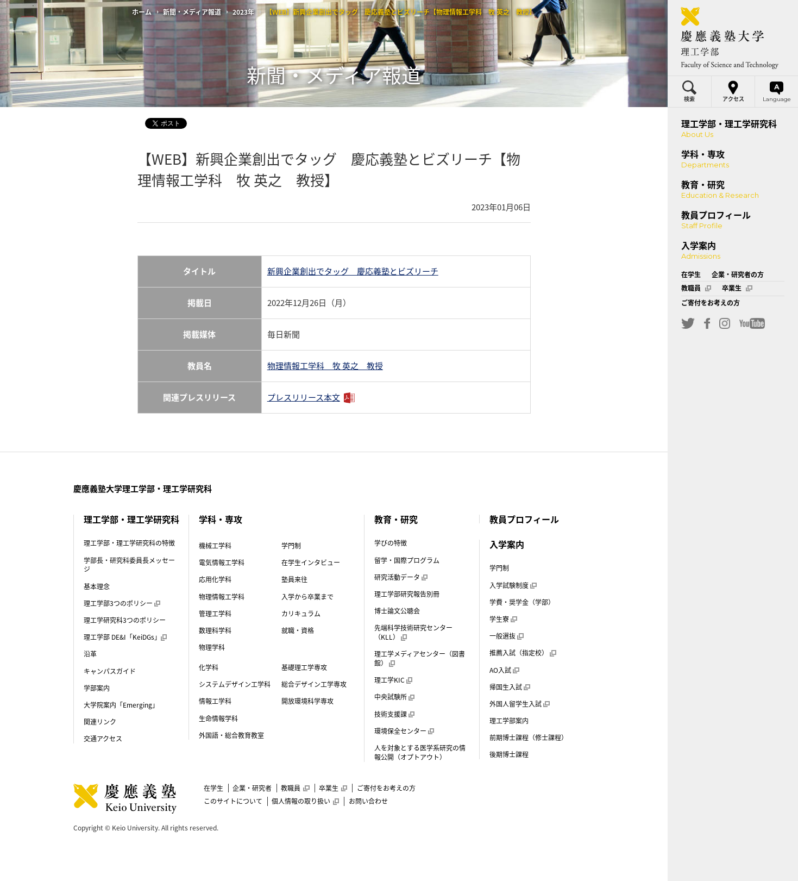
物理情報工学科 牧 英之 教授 (325, 366)
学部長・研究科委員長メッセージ (129, 564)
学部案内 (97, 688)
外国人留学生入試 (519, 704)
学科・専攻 (220, 519)
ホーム (142, 12)
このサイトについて (233, 801)
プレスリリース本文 (303, 397)
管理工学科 (215, 613)
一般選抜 (506, 636)
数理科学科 (215, 630)
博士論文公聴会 (397, 611)
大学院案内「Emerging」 (121, 705)
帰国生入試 (509, 687)
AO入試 (504, 670)
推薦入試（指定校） (522, 653)
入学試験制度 (512, 585)
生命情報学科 (218, 718)
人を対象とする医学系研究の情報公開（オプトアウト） (420, 752)
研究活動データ (401, 577)
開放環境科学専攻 (307, 701)
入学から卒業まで (307, 597)
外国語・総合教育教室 (231, 735)
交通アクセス (103, 738)
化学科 (208, 667)
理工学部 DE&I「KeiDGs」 (125, 637)
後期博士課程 (509, 754)
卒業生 (333, 788)
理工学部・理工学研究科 (131, 519)
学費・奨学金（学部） (522, 602)
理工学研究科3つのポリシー (125, 620)
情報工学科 (215, 701)
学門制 (291, 546)
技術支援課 (394, 714)
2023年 (243, 12)
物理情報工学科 (221, 597)
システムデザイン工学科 (235, 684)
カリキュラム (301, 613)
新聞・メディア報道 (192, 12)
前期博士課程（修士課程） (528, 737)
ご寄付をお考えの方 (386, 788)
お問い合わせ (368, 801)
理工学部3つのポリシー (122, 603)
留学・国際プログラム (406, 560)
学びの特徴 (390, 543)
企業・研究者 (252, 788)
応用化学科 (215, 579)
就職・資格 (297, 630)
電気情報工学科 (221, 562)
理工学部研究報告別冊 (406, 594)
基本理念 (97, 586)
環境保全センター (404, 731)
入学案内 (506, 544)
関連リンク (100, 722)
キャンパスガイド (110, 671)
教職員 (295, 788)
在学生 (213, 788)
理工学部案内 (509, 721)
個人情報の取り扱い (305, 801)
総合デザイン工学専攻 (314, 684)
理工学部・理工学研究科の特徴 (129, 543)
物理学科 (212, 647)
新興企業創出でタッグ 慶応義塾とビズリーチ (352, 271)
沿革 (90, 654)
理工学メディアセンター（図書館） (419, 658)
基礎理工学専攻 (304, 667)
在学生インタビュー (310, 562)
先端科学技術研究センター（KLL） (413, 632)
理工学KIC (393, 680)
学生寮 (503, 619)
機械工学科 (215, 546)
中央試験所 (394, 697)
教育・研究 (396, 519)
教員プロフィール (524, 519)
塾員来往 (294, 579)
